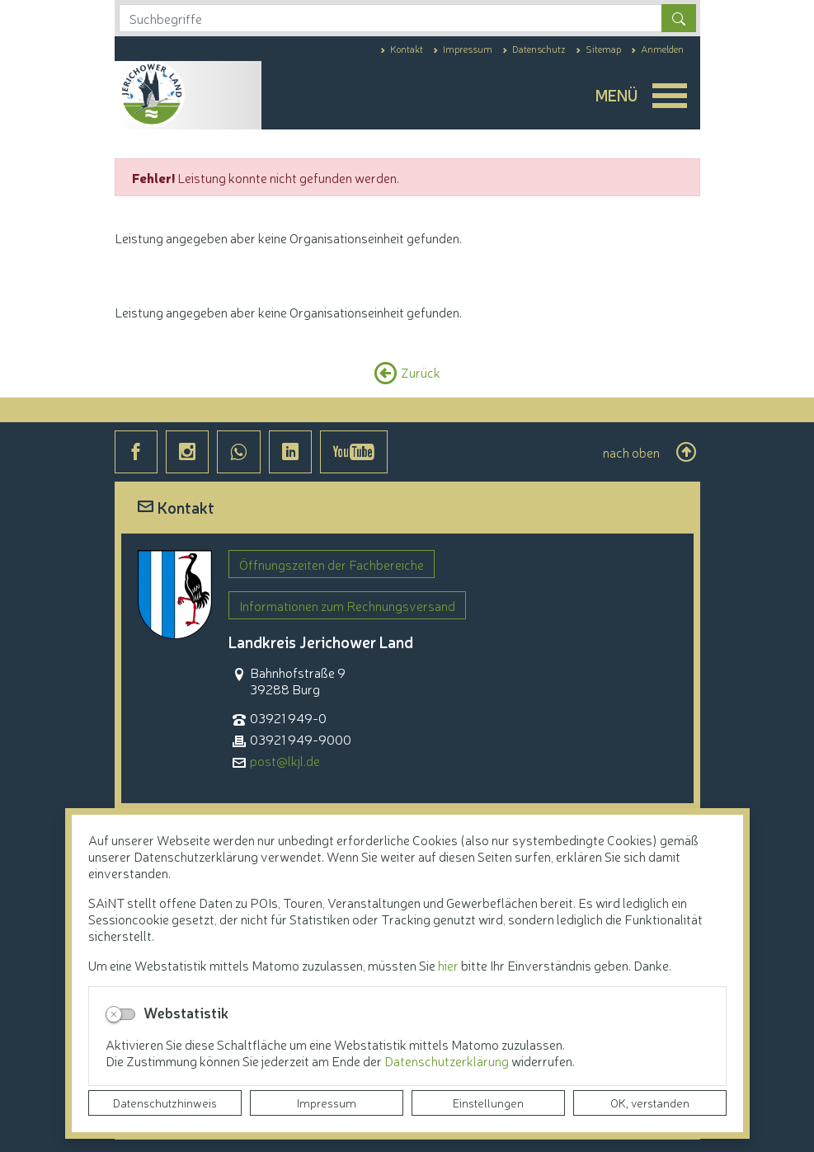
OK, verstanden (649, 1102)
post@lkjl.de (285, 760)
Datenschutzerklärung (447, 1060)
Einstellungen (488, 1102)
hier (448, 965)
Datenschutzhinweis (165, 1102)
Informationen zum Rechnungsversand (347, 605)
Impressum (326, 1102)
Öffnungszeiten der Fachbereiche (331, 564)
